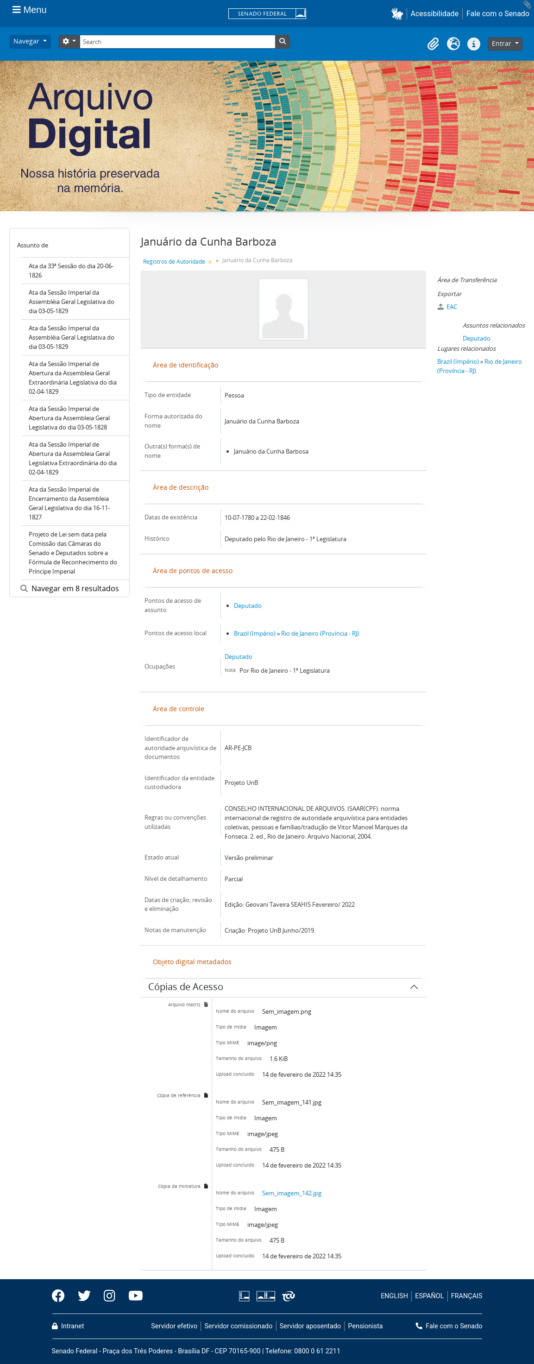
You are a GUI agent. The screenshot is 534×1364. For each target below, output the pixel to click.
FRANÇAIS (467, 1296)
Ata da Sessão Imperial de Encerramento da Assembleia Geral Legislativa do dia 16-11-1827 (69, 503)
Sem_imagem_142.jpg (291, 1193)
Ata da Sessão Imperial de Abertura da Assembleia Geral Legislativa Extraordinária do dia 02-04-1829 (73, 458)
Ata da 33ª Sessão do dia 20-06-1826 (71, 270)
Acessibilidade (435, 13)
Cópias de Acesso (185, 988)
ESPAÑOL (429, 1296)
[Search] (177, 42)
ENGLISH (394, 1296)
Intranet (68, 1326)
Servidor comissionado (238, 1326)
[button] (399, 13)
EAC (447, 307)
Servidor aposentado (310, 1326)
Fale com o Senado (497, 13)
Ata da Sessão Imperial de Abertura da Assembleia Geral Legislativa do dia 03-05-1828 (69, 417)
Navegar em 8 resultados (69, 588)
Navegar (27, 41)
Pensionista (365, 1326)
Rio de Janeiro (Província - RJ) (320, 633)
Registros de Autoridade (174, 261)
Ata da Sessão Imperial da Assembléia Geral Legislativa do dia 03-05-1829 (71, 301)
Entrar (502, 43)
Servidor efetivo (174, 1326)
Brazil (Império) (255, 633)
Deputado (248, 605)
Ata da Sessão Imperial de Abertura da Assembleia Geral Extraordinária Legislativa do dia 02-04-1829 (73, 378)
